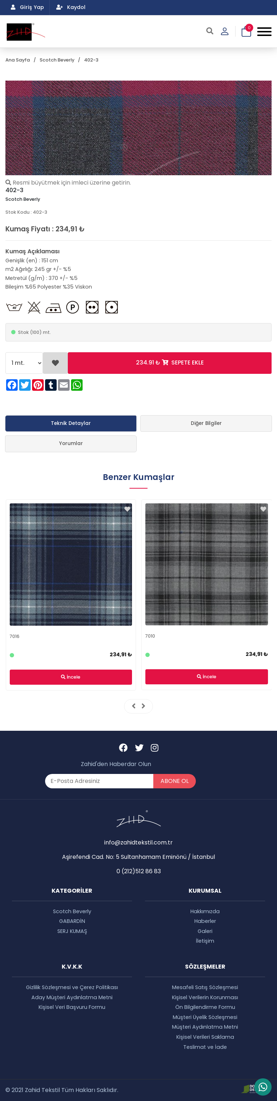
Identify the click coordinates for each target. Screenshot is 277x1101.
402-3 (91, 60)
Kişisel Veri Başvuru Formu (72, 1007)
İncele (70, 677)
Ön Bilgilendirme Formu (205, 1007)
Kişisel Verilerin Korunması (205, 997)
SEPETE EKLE (170, 362)
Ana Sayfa (17, 60)
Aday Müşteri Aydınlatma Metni (72, 997)
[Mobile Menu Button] (264, 31)
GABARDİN (72, 921)
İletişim (205, 940)
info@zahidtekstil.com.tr (138, 842)
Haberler (205, 921)
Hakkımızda (205, 911)
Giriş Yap (27, 7)
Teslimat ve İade (205, 1047)
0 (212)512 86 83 (138, 871)
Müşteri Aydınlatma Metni (205, 1026)
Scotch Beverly (57, 60)
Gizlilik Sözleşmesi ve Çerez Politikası (72, 987)
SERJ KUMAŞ (72, 931)
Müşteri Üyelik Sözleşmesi (205, 1017)
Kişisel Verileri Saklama (205, 1037)
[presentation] (133, 706)
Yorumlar (71, 443)
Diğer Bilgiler (206, 423)
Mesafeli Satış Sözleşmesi (205, 987)
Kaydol (70, 7)
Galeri (205, 931)
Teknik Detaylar (71, 423)
